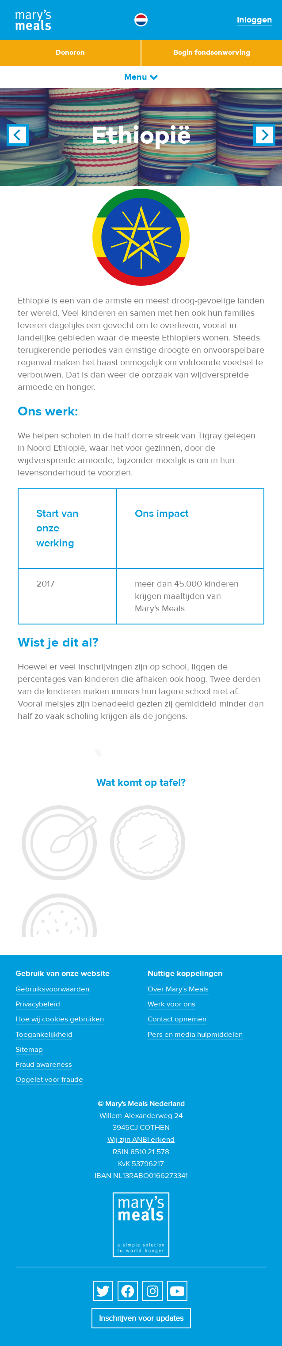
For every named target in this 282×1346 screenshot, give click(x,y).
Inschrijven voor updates (141, 1318)
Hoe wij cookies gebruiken (59, 1019)
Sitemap (29, 1049)
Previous (18, 135)
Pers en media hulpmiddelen (195, 1034)
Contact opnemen (177, 1019)
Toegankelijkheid (43, 1034)
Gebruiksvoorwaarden (52, 989)
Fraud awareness (43, 1064)
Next (264, 135)
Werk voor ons (171, 1004)
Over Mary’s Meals (178, 989)
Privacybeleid (37, 1004)
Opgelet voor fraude (49, 1079)
